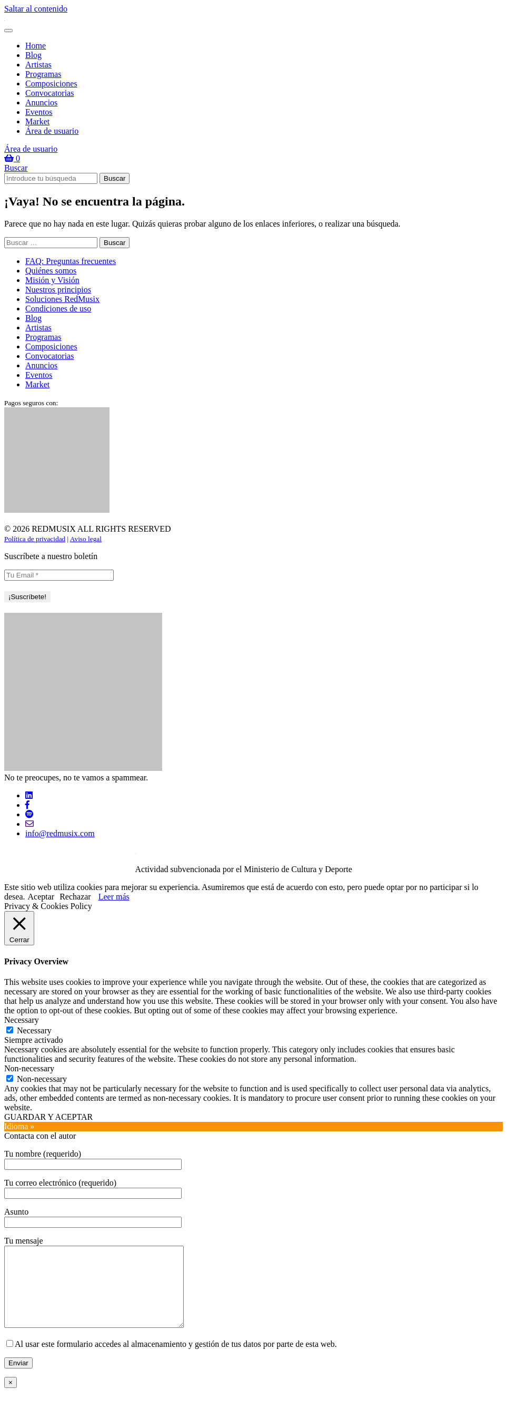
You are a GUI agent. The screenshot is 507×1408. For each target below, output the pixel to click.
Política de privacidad (34, 539)
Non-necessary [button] (29, 1068)
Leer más (114, 896)
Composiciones (51, 83)
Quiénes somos (50, 270)
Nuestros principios (58, 289)
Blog (33, 55)
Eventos (39, 111)
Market (37, 121)
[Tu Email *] (59, 575)
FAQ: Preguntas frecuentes (70, 261)
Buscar (15, 167)
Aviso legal (86, 539)
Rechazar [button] (75, 896)
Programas (43, 74)
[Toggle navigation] (8, 30)
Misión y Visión (52, 280)
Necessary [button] (21, 1019)
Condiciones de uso (58, 308)
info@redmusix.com (60, 833)
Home (35, 45)
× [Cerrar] (10, 1398)
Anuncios (41, 102)
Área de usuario (51, 130)
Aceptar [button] (41, 896)
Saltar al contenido (35, 8)
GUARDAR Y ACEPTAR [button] (48, 1116)
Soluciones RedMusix (62, 299)
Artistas (38, 64)
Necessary (34, 1030)
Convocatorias (49, 93)
